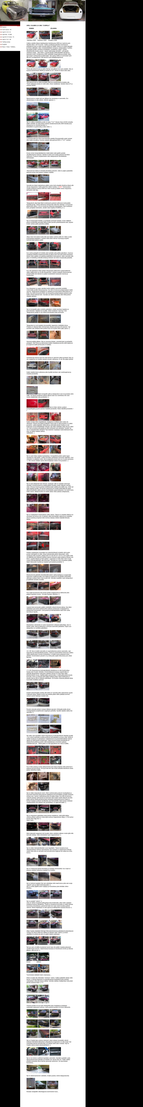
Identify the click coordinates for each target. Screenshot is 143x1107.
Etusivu (4, 27)
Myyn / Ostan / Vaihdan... (9, 47)
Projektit (4, 44)
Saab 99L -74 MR (7, 34)
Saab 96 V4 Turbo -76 (8, 37)
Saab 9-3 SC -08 (6, 39)
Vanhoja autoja (6, 42)
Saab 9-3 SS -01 (6, 32)
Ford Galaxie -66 (6, 29)
